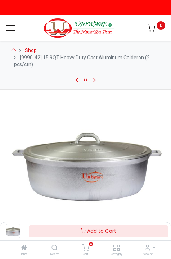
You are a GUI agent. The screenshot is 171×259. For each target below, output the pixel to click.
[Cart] (85, 248)
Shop (31, 50)
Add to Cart (98, 231)
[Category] (116, 248)
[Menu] (11, 28)
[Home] (24, 248)
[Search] (54, 248)
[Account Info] (147, 248)
